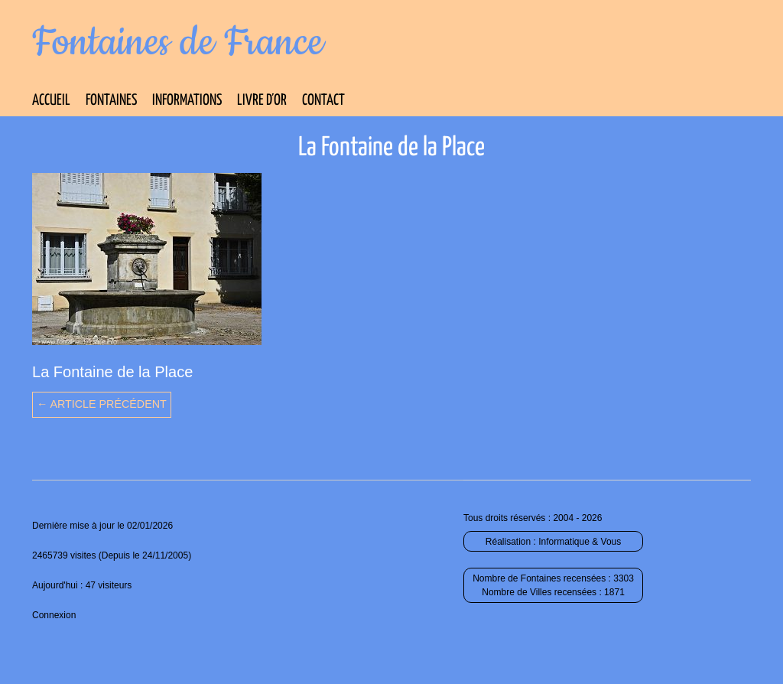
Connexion (54, 615)
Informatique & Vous (579, 541)
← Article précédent (102, 404)
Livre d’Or (262, 100)
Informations (187, 100)
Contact (323, 100)
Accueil (51, 100)
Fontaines (111, 100)
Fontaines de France (177, 42)
